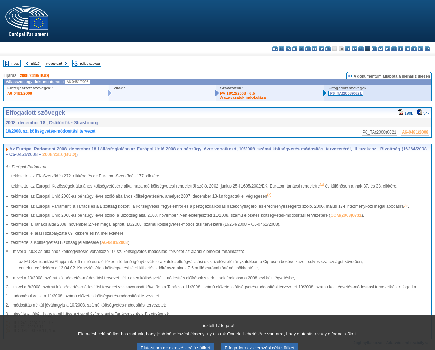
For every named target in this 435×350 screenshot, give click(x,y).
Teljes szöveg (90, 63)
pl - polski (387, 48)
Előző (35, 63)
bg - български (275, 48)
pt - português (394, 48)
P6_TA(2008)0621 (346, 93)
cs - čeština (288, 48)
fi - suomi (420, 48)
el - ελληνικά (314, 48)
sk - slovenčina (407, 48)
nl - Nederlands (380, 48)
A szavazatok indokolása (243, 97)
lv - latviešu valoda (354, 48)
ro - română (400, 48)
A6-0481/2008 (19, 93)
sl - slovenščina (414, 48)
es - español (281, 48)
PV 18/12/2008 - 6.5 (237, 93)
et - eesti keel (308, 48)
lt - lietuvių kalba (361, 48)
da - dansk (294, 48)
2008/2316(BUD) (34, 75)
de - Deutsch (301, 48)
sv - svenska (427, 48)
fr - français (328, 48)
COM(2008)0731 (346, 215)
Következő (54, 63)
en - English (321, 48)
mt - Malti (374, 48)
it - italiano (347, 48)
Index (15, 63)
